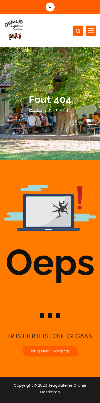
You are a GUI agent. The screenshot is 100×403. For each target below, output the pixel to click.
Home (35, 109)
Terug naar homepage (50, 351)
